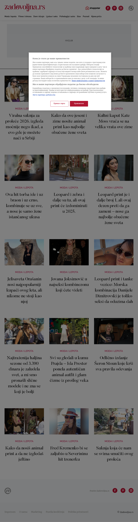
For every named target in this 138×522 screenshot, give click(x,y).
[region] (70, 81)
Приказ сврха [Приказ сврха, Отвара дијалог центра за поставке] (59, 103)
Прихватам (79, 103)
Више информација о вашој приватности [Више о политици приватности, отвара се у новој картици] (88, 81)
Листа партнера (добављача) (44, 95)
